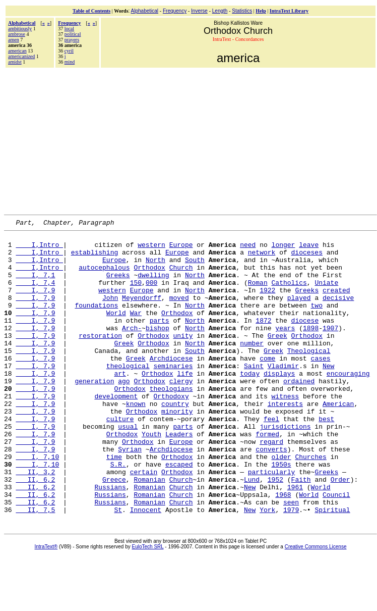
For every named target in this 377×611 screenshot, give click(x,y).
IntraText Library (289, 11)
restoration (100, 358)
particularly (271, 521)
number (252, 367)
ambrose (16, 34)
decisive (338, 312)
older (281, 503)
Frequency (174, 11)
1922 (267, 303)
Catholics (289, 294)
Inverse (199, 11)
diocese (305, 339)
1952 (275, 530)
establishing (94, 258)
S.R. (118, 512)
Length (220, 11)
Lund (252, 530)
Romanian (149, 530)
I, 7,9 (35, 303)
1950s (281, 512)
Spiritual (332, 567)
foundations (96, 321)
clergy (181, 412)
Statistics (242, 11)
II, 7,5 (35, 567)
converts (271, 494)
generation (94, 412)
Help (261, 11)
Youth (151, 476)
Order (340, 530)
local (69, 28)
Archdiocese (171, 385)
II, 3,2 (35, 521)
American (338, 439)
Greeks (118, 285)
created (336, 303)
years (285, 348)
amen (13, 39)
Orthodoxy (170, 430)
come (267, 385)
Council (336, 548)
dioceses (307, 258)
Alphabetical (144, 11)
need (248, 248)
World (116, 330)
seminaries (173, 394)
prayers (72, 39)
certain (144, 521)
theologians (171, 421)
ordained (299, 412)
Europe (181, 248)
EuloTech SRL (148, 604)
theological (128, 394)
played (299, 312)
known (136, 439)
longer (283, 248)
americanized (21, 56)
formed (267, 476)
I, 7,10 (37, 503)
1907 (330, 348)
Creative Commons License (316, 604)
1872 (263, 339)
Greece (114, 530)
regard (271, 485)
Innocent (145, 567)
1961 (295, 539)
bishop (157, 348)
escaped (179, 512)
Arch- (132, 348)
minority (177, 448)
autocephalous (104, 276)
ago (124, 412)
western (151, 248)
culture (120, 458)
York (267, 567)
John (110, 312)
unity (183, 358)
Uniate (326, 294)
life (185, 403)
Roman (258, 294)
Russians (109, 539)
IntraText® (46, 604)
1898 (311, 348)
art (119, 403)
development (116, 430)
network (262, 258)
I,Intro (39, 248)
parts (159, 339)
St (118, 567)
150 (136, 294)
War (136, 330)
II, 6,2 (35, 530)
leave (309, 248)
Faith (301, 530)
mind (70, 62)
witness (285, 430)
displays (279, 403)
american (17, 51)
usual (128, 467)
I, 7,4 (35, 294)
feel (271, 458)
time (114, 503)
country (175, 439)
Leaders (179, 476)
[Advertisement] (190, 140)
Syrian (130, 494)
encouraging (348, 403)
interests (285, 439)
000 (151, 294)
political (73, 34)
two (317, 321)
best (326, 458)
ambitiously (20, 28)
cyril (69, 51)
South (195, 267)
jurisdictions (285, 467)
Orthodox (149, 276)
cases (321, 385)
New (328, 394)
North (155, 267)
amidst (15, 62)
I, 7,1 (35, 285)
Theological (309, 376)
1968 (283, 548)
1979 (291, 567)
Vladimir (283, 394)
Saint (254, 394)
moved (179, 312)
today (250, 403)
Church (181, 276)
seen (291, 558)
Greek (277, 358)
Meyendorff (141, 312)
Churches (310, 503)
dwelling (153, 285)
